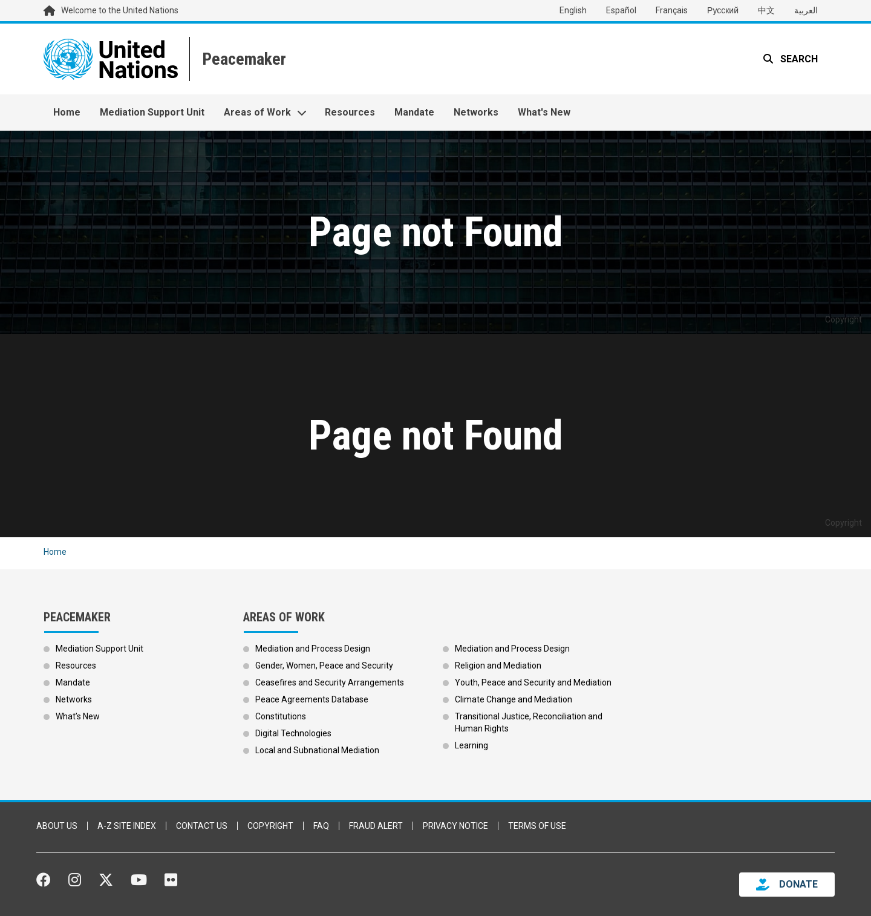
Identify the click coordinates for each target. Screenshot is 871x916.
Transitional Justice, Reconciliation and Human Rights (528, 722)
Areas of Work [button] (257, 112)
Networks (476, 112)
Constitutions (280, 716)
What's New (544, 112)
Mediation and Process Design (312, 648)
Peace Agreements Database (311, 699)
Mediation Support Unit (152, 112)
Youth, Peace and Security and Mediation (533, 682)
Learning (471, 745)
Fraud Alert (376, 826)
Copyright (270, 826)
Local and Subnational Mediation (317, 750)
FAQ (321, 826)
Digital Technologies (293, 733)
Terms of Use (537, 826)
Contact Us (201, 826)
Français (672, 10)
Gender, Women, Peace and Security (324, 665)
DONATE (798, 884)
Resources (350, 112)
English (573, 10)
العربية (806, 10)
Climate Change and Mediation (513, 699)
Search (798, 59)
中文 (766, 10)
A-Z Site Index (126, 826)
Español (621, 10)
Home (66, 112)
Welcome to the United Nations (119, 10)
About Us (56, 826)
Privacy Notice (455, 826)
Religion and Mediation (498, 665)
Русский (723, 10)
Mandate (414, 112)
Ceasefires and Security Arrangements (329, 682)
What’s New (78, 716)
